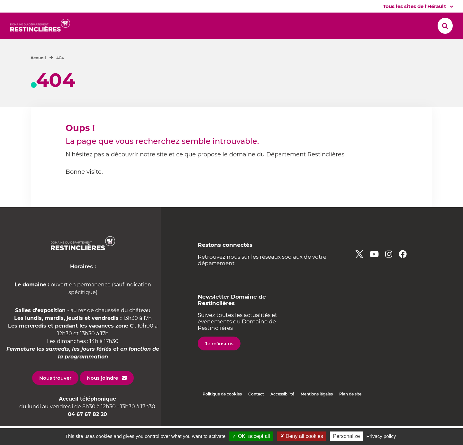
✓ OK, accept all (251, 436)
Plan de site (350, 412)
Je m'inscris (219, 362)
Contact (256, 412)
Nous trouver (55, 397)
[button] (103, 26)
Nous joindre (102, 397)
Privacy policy (381, 436)
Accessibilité (282, 412)
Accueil (38, 76)
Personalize (346, 436)
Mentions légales (317, 412)
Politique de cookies (222, 412)
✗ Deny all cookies (301, 436)
